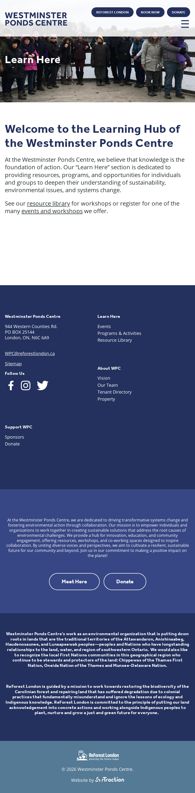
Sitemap (13, 364)
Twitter (81, 12)
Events (104, 326)
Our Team (108, 385)
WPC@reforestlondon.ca (30, 353)
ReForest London (112, 12)
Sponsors (14, 437)
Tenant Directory (115, 392)
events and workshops (52, 211)
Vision (104, 378)
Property (106, 399)
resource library (48, 203)
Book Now (150, 12)
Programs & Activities (119, 333)
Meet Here (74, 581)
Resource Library (115, 340)
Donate (178, 12)
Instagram (68, 12)
